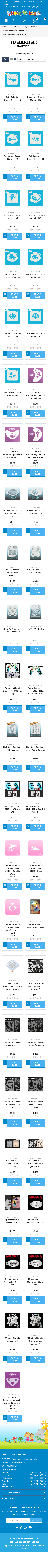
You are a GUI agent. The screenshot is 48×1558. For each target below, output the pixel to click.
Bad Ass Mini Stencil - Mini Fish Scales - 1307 (12, 515)
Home (5, 27)
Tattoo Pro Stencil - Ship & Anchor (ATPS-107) (35, 1109)
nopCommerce (30, 1544)
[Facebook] (17, 1533)
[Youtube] (30, 1533)
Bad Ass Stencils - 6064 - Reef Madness (12, 575)
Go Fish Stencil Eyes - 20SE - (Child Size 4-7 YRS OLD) (35, 812)
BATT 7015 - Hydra (35, 631)
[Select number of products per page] (21, 59)
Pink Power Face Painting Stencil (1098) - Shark (35, 871)
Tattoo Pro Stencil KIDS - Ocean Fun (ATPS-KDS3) (36, 1168)
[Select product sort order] (36, 59)
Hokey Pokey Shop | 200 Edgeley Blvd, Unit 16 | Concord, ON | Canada (22, 3)
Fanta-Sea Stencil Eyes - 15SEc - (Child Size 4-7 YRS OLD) (35, 693)
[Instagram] (25, 1533)
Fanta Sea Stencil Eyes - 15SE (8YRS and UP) (12, 693)
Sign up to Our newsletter (24, 1513)
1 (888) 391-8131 (11, 1471)
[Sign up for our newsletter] (18, 1526)
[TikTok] (21, 1533)
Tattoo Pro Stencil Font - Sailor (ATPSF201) (12, 1168)
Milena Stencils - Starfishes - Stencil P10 (35, 1287)
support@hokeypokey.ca (15, 1468)
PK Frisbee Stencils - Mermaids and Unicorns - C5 (35, 1346)
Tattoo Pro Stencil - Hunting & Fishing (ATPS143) (35, 990)
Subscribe (36, 1526)
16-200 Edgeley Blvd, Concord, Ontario (20, 1465)
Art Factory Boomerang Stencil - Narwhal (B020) (12, 456)
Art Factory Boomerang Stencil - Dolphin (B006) (35, 397)
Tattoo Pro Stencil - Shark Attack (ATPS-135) (12, 1109)
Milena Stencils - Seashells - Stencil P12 (12, 1287)
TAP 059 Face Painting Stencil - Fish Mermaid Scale (12, 990)
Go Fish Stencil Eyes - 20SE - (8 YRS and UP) (12, 812)
